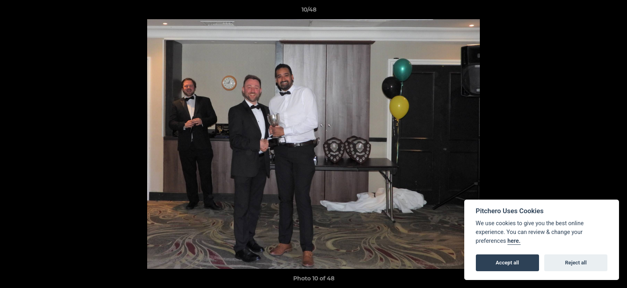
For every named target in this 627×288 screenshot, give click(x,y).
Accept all (507, 263)
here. (514, 241)
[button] (593, 11)
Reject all (576, 263)
